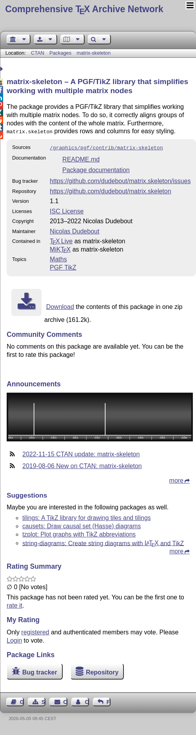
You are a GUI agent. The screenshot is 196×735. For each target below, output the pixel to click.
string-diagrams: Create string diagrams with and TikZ (103, 541)
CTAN (37, 53)
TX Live (61, 239)
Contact (65, 700)
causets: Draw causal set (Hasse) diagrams (81, 524)
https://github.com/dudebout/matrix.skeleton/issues (120, 179)
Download (60, 305)
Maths (58, 257)
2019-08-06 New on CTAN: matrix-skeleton (82, 464)
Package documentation (96, 168)
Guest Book (22, 700)
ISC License (66, 209)
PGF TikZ (63, 266)
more (176, 479)
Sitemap (43, 700)
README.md (81, 157)
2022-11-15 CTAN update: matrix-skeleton (81, 452)
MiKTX (60, 247)
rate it (14, 604)
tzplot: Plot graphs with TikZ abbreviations (79, 532)
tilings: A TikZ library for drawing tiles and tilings (86, 516)
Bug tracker (39, 670)
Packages (61, 53)
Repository (102, 670)
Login (14, 639)
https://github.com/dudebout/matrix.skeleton (110, 189)
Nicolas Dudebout (74, 229)
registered (35, 630)
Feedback (109, 700)
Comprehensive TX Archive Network (84, 9)
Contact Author (87, 700)
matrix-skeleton (93, 53)
